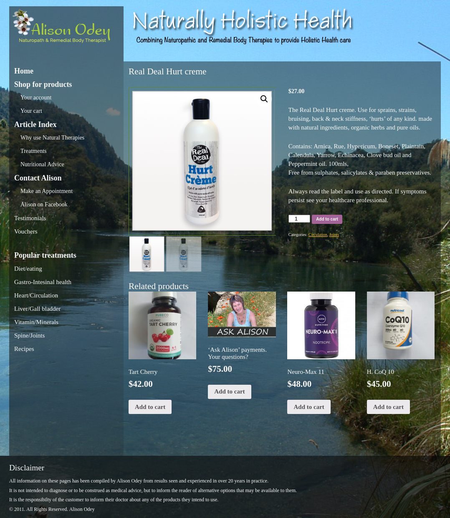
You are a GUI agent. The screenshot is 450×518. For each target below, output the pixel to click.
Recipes (24, 348)
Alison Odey (66, 28)
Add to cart (327, 219)
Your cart (31, 111)
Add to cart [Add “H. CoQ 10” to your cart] (388, 407)
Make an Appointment (46, 191)
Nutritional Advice (42, 164)
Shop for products (43, 84)
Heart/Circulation (36, 295)
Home (23, 71)
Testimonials (30, 218)
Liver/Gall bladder (37, 308)
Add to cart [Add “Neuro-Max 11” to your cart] (308, 407)
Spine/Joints (29, 335)
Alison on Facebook (44, 204)
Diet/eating (28, 268)
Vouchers (26, 231)
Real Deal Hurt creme (168, 71)
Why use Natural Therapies (52, 138)
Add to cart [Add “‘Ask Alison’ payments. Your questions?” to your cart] (229, 391)
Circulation (317, 234)
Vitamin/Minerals (36, 322)
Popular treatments (45, 255)
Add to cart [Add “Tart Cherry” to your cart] (150, 407)
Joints (334, 234)
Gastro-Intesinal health (42, 282)
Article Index (35, 124)
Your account (35, 97)
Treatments (33, 151)
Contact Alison (38, 178)
